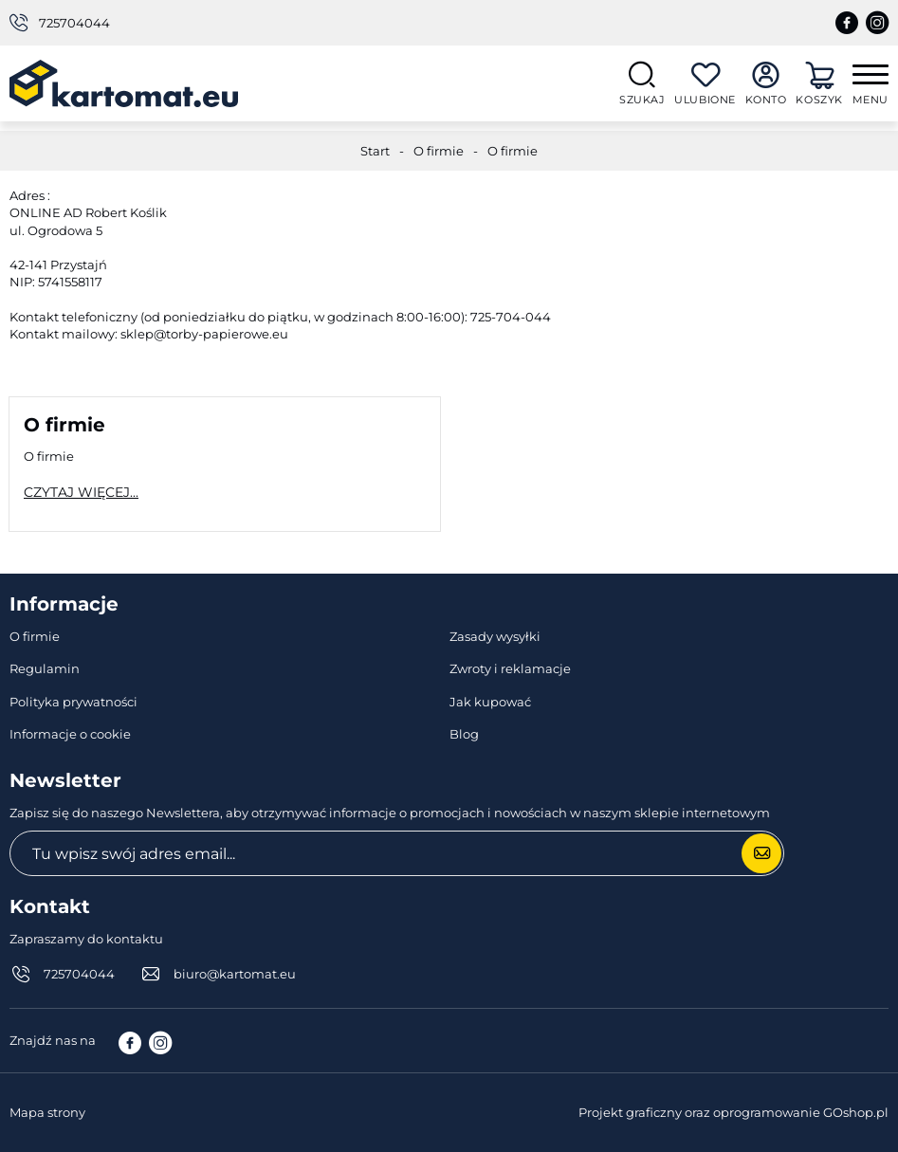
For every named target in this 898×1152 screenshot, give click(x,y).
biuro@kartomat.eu (235, 973)
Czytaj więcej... (81, 492)
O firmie (438, 150)
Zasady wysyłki (495, 636)
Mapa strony (47, 1112)
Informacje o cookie (70, 733)
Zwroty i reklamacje (510, 668)
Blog (464, 733)
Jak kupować (490, 701)
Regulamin (44, 668)
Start (375, 150)
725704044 (74, 22)
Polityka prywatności (73, 701)
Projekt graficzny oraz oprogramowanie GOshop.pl (733, 1112)
